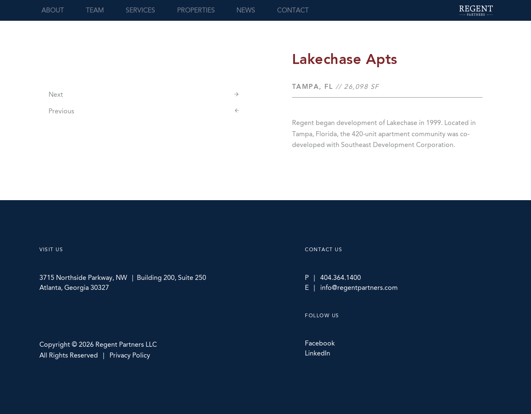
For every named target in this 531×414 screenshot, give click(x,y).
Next (56, 94)
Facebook (320, 343)
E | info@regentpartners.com (351, 288)
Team (95, 10)
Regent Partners (476, 10)
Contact (293, 10)
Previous (61, 111)
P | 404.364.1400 (333, 278)
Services (140, 10)
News (245, 10)
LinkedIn (317, 353)
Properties (196, 10)
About (52, 10)
